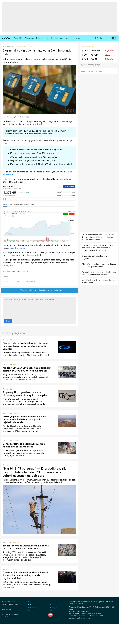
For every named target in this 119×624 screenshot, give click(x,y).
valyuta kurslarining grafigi (90, 65)
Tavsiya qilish (29, 281)
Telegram (52, 602)
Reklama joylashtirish (35, 605)
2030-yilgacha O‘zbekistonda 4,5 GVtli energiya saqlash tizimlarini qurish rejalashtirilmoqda (24, 419)
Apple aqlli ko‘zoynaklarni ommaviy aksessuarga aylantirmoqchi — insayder (25, 394)
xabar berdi (37, 124)
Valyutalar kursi (87, 46)
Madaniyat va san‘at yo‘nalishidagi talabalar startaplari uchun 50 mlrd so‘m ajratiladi (27, 369)
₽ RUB (85, 59)
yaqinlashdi (8, 174)
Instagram (53, 608)
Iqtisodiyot (17, 364)
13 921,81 (95, 55)
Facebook (52, 605)
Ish (29, 611)
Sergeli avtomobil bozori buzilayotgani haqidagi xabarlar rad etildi (24, 445)
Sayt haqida (32, 608)
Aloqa (100, 71)
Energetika (16, 340)
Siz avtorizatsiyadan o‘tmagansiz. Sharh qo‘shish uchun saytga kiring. (39, 307)
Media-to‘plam (92, 71)
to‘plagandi (8, 265)
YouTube (52, 611)
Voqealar (64, 38)
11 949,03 (95, 51)
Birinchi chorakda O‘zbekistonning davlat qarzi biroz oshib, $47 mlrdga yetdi (26, 547)
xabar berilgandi (17, 248)
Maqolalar (29, 38)
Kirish (7, 321)
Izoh (16, 281)
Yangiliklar (18, 38)
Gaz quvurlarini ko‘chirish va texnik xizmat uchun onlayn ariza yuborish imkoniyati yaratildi (26, 346)
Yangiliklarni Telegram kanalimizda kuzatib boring (39, 290)
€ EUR (85, 55)
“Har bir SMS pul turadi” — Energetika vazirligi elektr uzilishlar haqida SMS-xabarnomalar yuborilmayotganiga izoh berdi (35, 472)
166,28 (94, 59)
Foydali (54, 38)
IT (13, 389)
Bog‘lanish (31, 602)
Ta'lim (15, 569)
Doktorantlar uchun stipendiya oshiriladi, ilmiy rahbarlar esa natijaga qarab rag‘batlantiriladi (25, 575)
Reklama (84, 71)
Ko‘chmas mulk (42, 38)
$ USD (85, 51)
